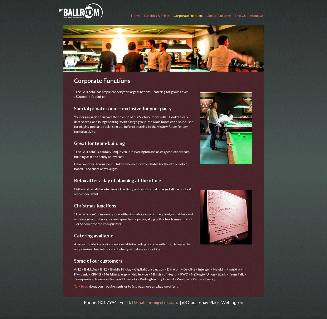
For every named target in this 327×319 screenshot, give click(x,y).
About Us (257, 15)
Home (135, 15)
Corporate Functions (188, 15)
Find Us (240, 15)
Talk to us (81, 286)
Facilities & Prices (157, 15)
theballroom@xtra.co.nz (155, 302)
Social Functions (219, 15)
